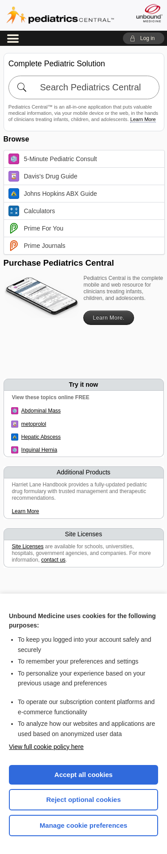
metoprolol (33, 424)
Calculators (31, 211)
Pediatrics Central (60, 15)
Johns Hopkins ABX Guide (52, 193)
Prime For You (36, 228)
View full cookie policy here (46, 746)
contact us (53, 560)
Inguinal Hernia (39, 450)
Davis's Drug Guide (42, 176)
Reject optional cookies (83, 799)
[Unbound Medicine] (148, 13)
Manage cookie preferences (83, 825)
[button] (143, 38)
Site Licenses (27, 546)
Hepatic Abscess (41, 437)
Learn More (142, 119)
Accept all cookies (83, 774)
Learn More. (108, 318)
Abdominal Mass (41, 411)
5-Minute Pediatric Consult (52, 159)
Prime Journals (36, 245)
